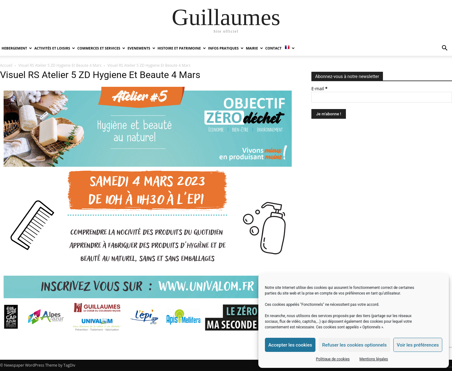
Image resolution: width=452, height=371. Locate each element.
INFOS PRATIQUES (226, 48)
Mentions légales (373, 359)
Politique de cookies (333, 359)
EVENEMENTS (141, 48)
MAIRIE (254, 48)
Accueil (6, 65)
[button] (444, 49)
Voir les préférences (418, 345)
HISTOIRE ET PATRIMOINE (182, 48)
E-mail (319, 88)
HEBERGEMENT (17, 48)
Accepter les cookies (290, 345)
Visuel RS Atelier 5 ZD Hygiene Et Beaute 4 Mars (60, 65)
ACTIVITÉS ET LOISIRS (54, 48)
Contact (273, 48)
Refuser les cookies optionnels (354, 345)
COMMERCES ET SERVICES (101, 48)
